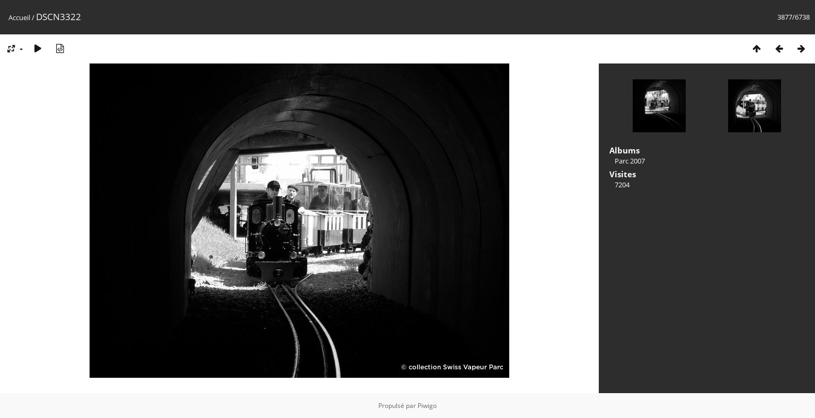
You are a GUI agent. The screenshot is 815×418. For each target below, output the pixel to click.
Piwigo (427, 405)
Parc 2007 (630, 161)
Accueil (19, 17)
